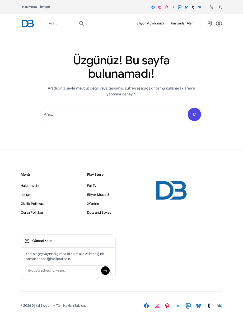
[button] (220, 7)
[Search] (194, 114)
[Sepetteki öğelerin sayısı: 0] (211, 7)
